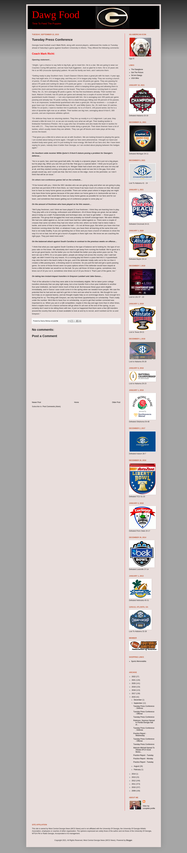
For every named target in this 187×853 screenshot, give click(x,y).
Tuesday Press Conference (143, 717)
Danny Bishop (46, 321)
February (137, 770)
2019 (134, 687)
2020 (134, 683)
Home (76, 402)
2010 (134, 787)
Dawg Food (56, 14)
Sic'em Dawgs (136, 75)
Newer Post (36, 402)
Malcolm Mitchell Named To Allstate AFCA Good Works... (144, 750)
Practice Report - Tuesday (143, 755)
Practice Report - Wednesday (139, 734)
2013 (134, 777)
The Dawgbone (137, 69)
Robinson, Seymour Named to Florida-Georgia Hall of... (144, 722)
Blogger (129, 840)
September (138, 703)
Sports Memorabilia (138, 661)
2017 (134, 693)
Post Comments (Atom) (52, 406)
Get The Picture (137, 72)
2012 (134, 781)
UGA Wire (135, 78)
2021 (134, 680)
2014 (134, 774)
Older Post (116, 402)
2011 (134, 784)
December (138, 700)
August (137, 766)
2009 (134, 791)
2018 (134, 690)
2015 (134, 697)
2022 (134, 677)
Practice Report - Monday (143, 759)
